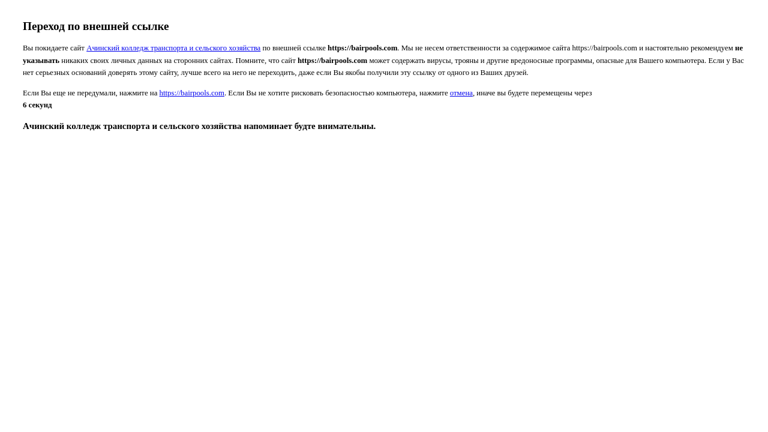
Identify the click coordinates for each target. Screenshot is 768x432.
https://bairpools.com (192, 93)
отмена (461, 93)
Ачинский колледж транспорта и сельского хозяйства (173, 48)
